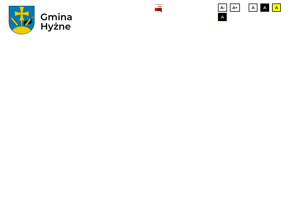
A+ (235, 7)
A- (222, 7)
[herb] (22, 20)
